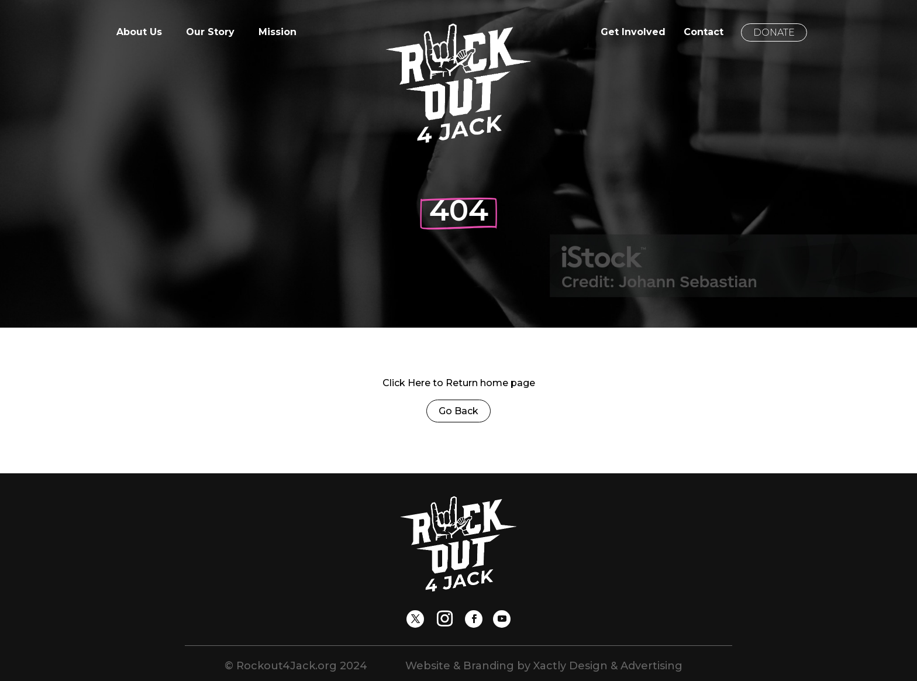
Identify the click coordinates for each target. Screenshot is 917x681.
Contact (703, 32)
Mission (277, 32)
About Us (139, 32)
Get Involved (633, 32)
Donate (774, 32)
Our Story (210, 32)
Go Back (458, 411)
